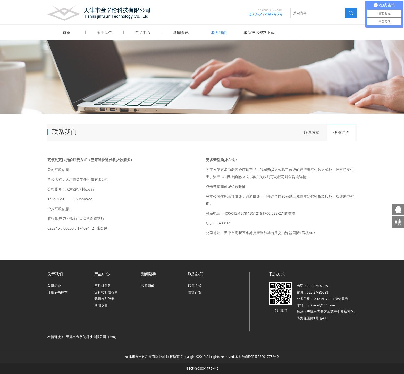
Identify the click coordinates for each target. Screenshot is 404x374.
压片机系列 (102, 285)
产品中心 (142, 32)
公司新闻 (148, 285)
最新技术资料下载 (259, 32)
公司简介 (54, 285)
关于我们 (104, 32)
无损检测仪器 (104, 298)
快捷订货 (341, 132)
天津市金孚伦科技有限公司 (86, 336)
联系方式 (311, 132)
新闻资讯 (181, 32)
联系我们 (219, 32)
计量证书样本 (57, 292)
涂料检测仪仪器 (106, 292)
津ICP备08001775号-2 (262, 356)
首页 (66, 32)
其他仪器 (101, 305)
